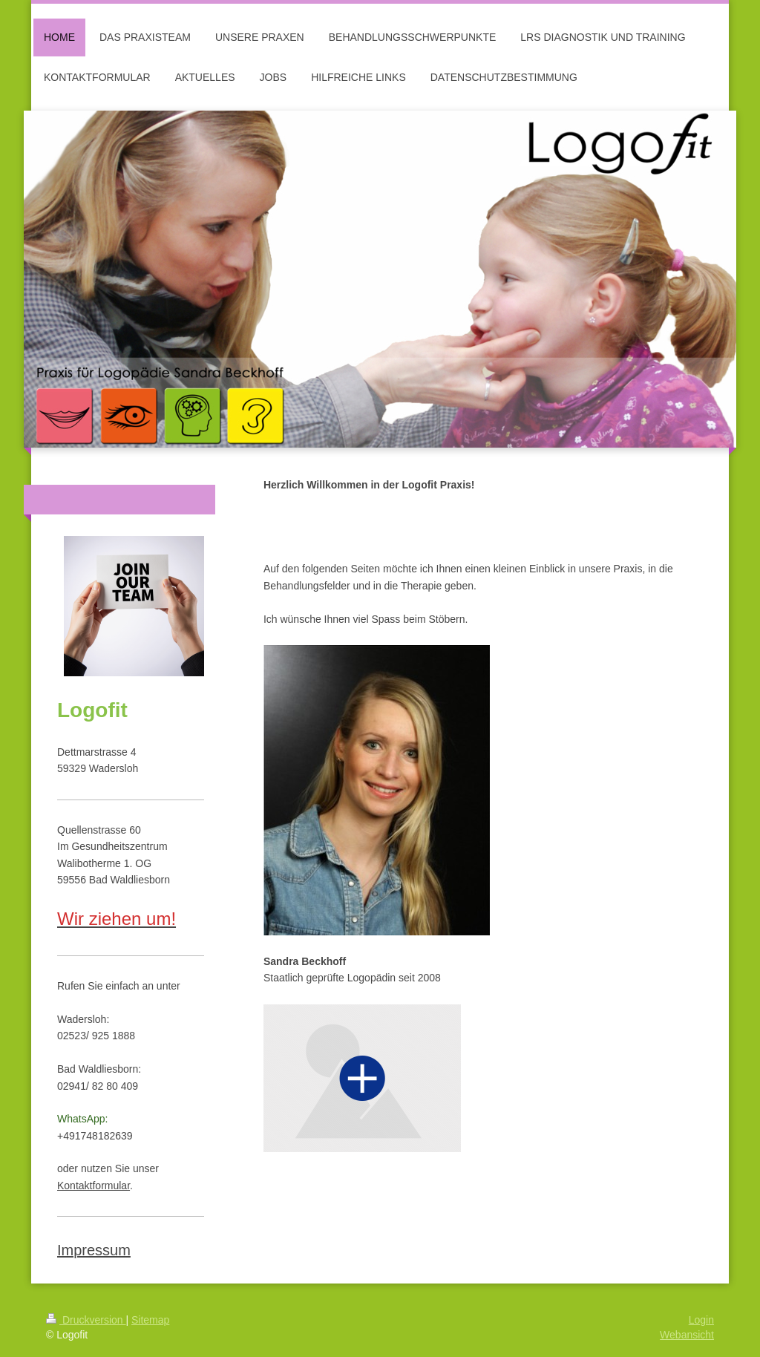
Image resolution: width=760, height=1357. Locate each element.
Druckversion (85, 1320)
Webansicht (687, 1335)
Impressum (94, 1250)
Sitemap (150, 1320)
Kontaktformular (93, 1185)
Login (701, 1320)
